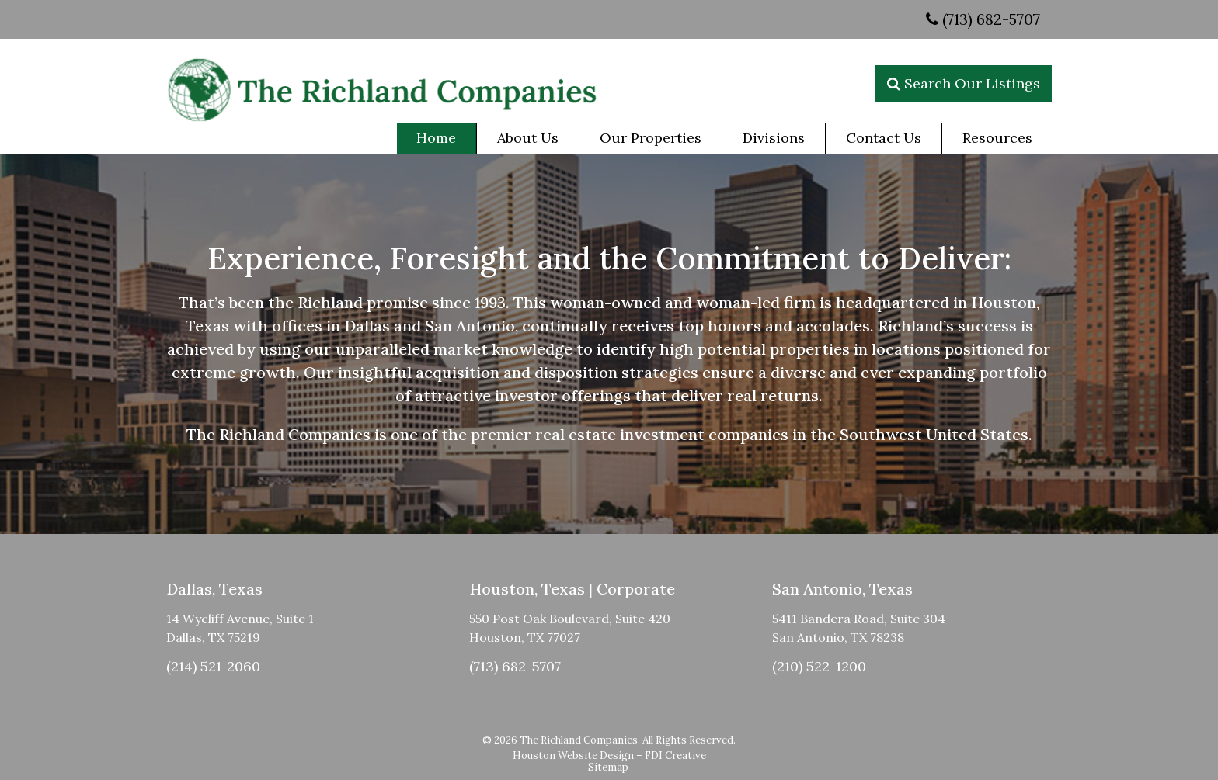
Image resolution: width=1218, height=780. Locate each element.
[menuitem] (436, 138)
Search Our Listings (963, 83)
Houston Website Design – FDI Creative (609, 755)
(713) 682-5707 (983, 19)
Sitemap (608, 767)
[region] (609, 344)
